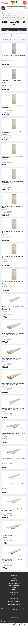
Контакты (14, 594)
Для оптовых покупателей (14, 583)
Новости (14, 578)
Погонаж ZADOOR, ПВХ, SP (20, 29)
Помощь (14, 589)
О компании (14, 575)
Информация (14, 580)
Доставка (14, 587)
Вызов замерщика (14, 592)
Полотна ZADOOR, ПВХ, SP (7, 29)
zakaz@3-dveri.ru (15, 604)
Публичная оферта (14, 585)
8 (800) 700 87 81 (15, 601)
